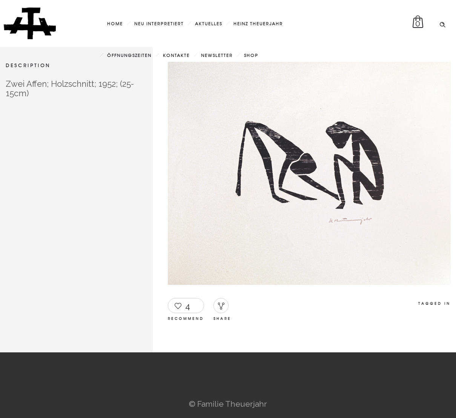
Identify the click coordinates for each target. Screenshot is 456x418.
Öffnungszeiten (129, 55)
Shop (251, 55)
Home (115, 23)
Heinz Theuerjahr (258, 23)
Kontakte (176, 55)
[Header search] (442, 22)
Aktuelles (208, 23)
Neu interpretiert (159, 23)
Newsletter (217, 55)
